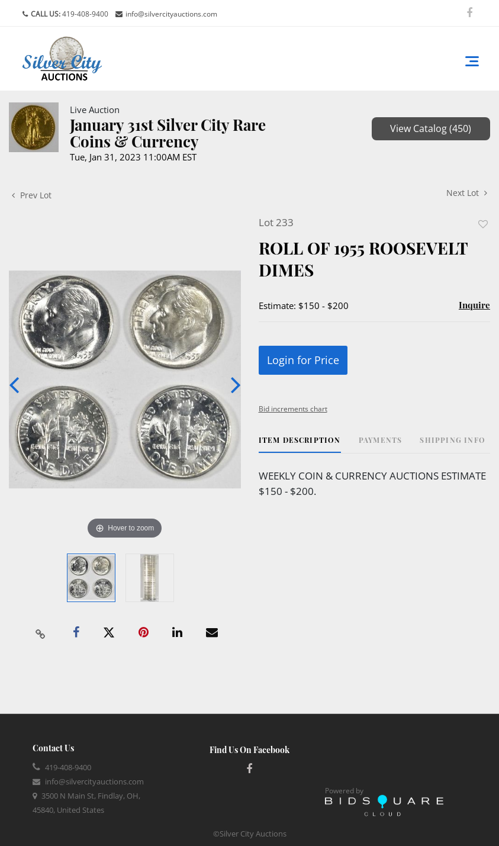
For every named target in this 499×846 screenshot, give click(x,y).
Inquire (474, 305)
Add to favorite (483, 224)
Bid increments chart (293, 409)
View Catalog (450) (430, 128)
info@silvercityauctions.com (171, 14)
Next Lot (466, 193)
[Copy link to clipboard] (40, 633)
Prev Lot (31, 195)
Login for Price (303, 360)
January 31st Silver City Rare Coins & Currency (168, 133)
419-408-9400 (84, 14)
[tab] (300, 444)
